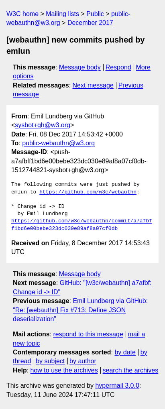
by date (124, 352)
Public (95, 13)
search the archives (131, 370)
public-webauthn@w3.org (58, 143)
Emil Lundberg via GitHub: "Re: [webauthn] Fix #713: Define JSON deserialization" (80, 309)
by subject (50, 361)
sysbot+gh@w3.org (42, 125)
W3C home (22, 13)
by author (82, 361)
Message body (80, 67)
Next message (93, 85)
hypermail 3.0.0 (117, 385)
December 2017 (90, 22)
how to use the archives (64, 370)
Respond (118, 67)
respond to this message (88, 334)
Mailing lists (62, 13)
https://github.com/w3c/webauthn (87, 192)
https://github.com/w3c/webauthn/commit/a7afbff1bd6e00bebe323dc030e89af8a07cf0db (81, 225)
